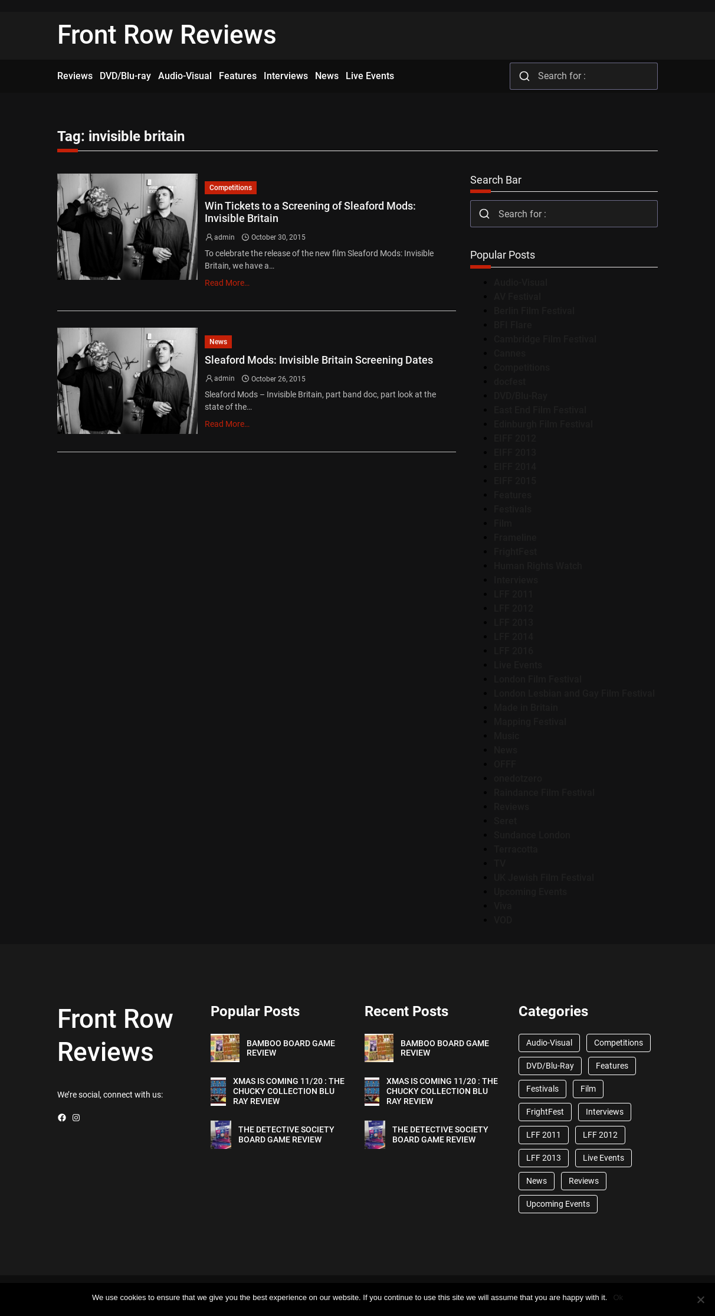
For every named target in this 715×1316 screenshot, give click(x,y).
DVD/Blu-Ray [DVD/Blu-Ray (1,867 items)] (550, 1065)
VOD (503, 920)
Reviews (511, 806)
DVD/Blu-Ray (520, 395)
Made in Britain (526, 707)
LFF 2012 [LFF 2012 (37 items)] (600, 1134)
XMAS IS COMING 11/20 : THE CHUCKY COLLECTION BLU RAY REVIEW (289, 1091)
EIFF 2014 (515, 466)
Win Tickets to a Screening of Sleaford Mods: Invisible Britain (310, 212)
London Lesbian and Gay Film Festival (574, 693)
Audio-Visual (520, 282)
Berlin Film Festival (534, 310)
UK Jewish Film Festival (544, 877)
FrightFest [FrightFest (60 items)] (545, 1111)
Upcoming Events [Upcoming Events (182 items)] (558, 1204)
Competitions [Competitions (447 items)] (618, 1042)
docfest (510, 381)
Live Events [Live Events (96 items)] (603, 1157)
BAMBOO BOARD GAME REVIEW (291, 1048)
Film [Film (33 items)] (588, 1088)
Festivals (513, 509)
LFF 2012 (513, 608)
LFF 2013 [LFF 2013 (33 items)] (543, 1157)
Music (506, 736)
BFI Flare (513, 325)
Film (503, 523)
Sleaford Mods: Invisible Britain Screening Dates (319, 360)
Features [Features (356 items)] (612, 1065)
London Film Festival (538, 679)
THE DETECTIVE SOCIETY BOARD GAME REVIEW (286, 1134)
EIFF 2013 (515, 452)
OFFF (505, 764)
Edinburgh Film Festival (543, 424)
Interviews (516, 580)
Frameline (515, 537)
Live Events (518, 665)
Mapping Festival (530, 721)
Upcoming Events (530, 891)
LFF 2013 (513, 622)
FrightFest (515, 551)
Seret (505, 821)
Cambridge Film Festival (545, 339)
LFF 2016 (513, 651)
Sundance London (532, 835)
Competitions (230, 188)
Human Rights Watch (538, 566)
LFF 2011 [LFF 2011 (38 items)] (543, 1134)
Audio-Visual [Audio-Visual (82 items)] (549, 1042)
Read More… (227, 283)
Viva (503, 906)
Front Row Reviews (167, 35)
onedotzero (518, 778)
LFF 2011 (513, 594)
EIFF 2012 (515, 438)
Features (513, 495)
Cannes (510, 353)
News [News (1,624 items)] (536, 1181)
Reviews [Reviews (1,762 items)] (584, 1181)
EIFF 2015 (515, 480)
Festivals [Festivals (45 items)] (542, 1088)
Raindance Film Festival (544, 792)
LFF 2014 (513, 636)
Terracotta (516, 849)
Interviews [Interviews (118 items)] (605, 1111)
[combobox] (584, 76)
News (218, 342)
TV (500, 863)
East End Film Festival (540, 410)
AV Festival (517, 296)
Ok (618, 1297)
